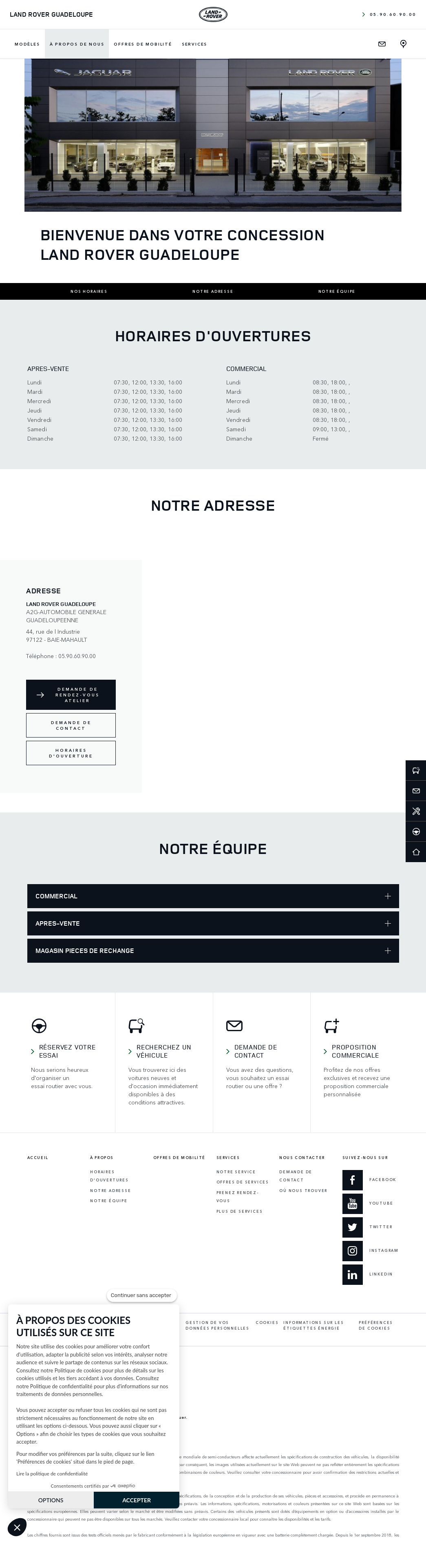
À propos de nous (77, 44)
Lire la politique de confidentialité (52, 1474)
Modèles (27, 44)
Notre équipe (337, 291)
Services (194, 44)
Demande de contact (71, 725)
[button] (17, 1527)
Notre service (236, 1171)
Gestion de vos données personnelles (217, 1325)
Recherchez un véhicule (164, 1051)
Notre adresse (212, 291)
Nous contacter (302, 1157)
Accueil (38, 1157)
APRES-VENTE (213, 923)
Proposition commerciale (355, 1051)
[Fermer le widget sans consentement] (142, 1295)
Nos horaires (89, 291)
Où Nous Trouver (303, 1190)
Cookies (267, 1322)
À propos (102, 1157)
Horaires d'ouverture (71, 753)
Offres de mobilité (143, 44)
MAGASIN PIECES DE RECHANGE (213, 950)
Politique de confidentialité (61, 1386)
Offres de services (242, 1182)
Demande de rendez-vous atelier (77, 694)
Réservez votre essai (67, 1051)
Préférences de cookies (376, 1325)
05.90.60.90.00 (389, 14)
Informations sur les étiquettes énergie (313, 1325)
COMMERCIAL (213, 895)
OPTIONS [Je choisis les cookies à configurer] (51, 1500)
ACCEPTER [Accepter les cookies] (136, 1500)
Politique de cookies (78, 1370)
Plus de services (239, 1211)
